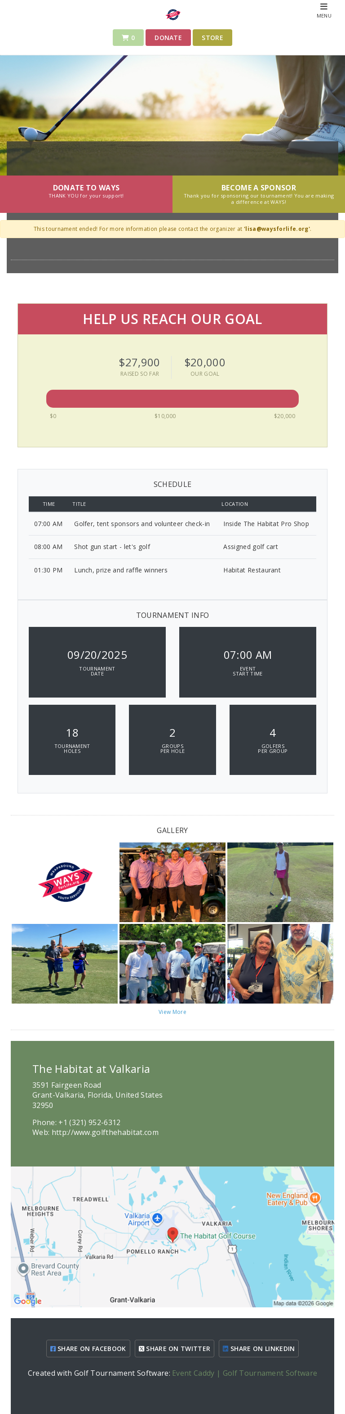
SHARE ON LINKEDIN (259, 1348)
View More (172, 1012)
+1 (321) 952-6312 (89, 1122)
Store (212, 37)
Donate (168, 37)
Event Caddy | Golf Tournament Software (244, 1373)
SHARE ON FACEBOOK (88, 1348)
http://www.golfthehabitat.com (105, 1132)
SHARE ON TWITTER (175, 1348)
